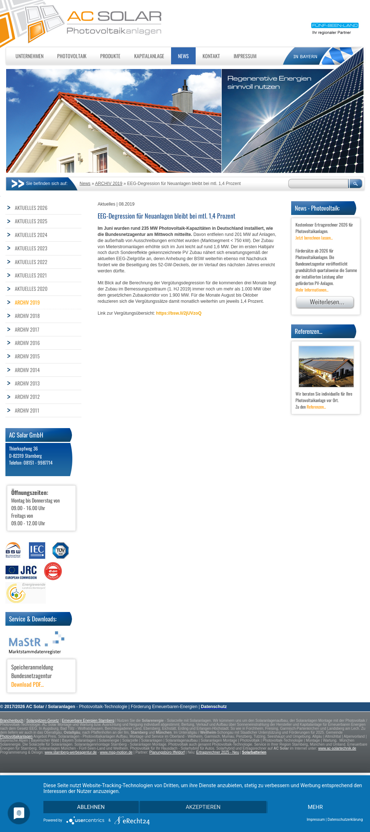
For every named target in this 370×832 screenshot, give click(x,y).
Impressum (245, 56)
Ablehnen (91, 806)
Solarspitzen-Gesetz (42, 721)
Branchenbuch (12, 721)
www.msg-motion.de (116, 752)
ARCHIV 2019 (108, 183)
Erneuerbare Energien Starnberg (88, 721)
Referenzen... (316, 407)
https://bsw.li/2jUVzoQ (178, 313)
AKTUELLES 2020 (31, 288)
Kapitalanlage (149, 56)
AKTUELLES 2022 (31, 262)
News (183, 56)
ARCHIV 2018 (27, 315)
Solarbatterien (254, 752)
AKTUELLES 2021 (31, 275)
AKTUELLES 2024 (31, 234)
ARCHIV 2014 (27, 370)
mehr (315, 806)
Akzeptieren (203, 806)
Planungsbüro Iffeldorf (167, 752)
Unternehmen (29, 56)
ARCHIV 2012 (27, 396)
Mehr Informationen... (311, 289)
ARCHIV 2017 (27, 329)
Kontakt (211, 56)
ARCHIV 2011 (27, 410)
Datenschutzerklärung (345, 820)
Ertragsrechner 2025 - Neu (217, 752)
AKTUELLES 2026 (31, 207)
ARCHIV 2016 (27, 342)
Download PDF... (27, 684)
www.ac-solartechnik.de (337, 748)
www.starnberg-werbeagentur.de (70, 752)
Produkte (110, 56)
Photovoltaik (71, 56)
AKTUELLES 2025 (31, 221)
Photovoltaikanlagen (16, 736)
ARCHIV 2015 (27, 356)
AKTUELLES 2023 (31, 248)
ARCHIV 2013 (27, 383)
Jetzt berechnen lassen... (314, 237)
